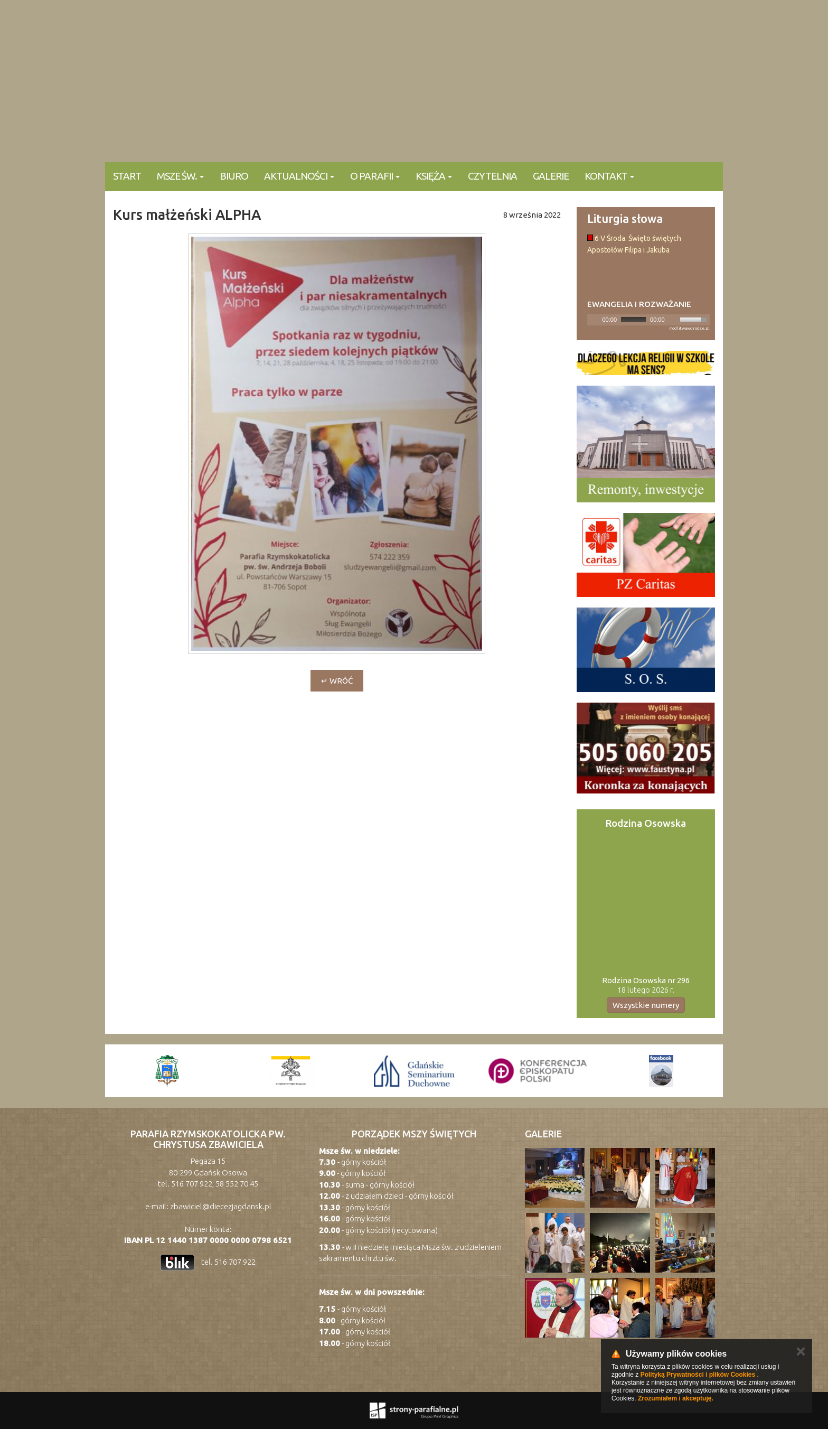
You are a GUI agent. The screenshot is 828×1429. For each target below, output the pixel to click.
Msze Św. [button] (180, 176)
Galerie (551, 176)
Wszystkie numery (646, 1005)
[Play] (594, 319)
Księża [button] (434, 176)
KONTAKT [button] (609, 176)
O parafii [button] (375, 176)
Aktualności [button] (299, 176)
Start (127, 176)
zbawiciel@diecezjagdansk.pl (220, 1206)
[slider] (633, 319)
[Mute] (673, 319)
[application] (648, 319)
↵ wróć (337, 680)
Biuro (234, 176)
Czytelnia (492, 176)
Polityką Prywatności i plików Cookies (698, 1374)
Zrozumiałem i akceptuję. (675, 1398)
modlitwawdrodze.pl (689, 328)
